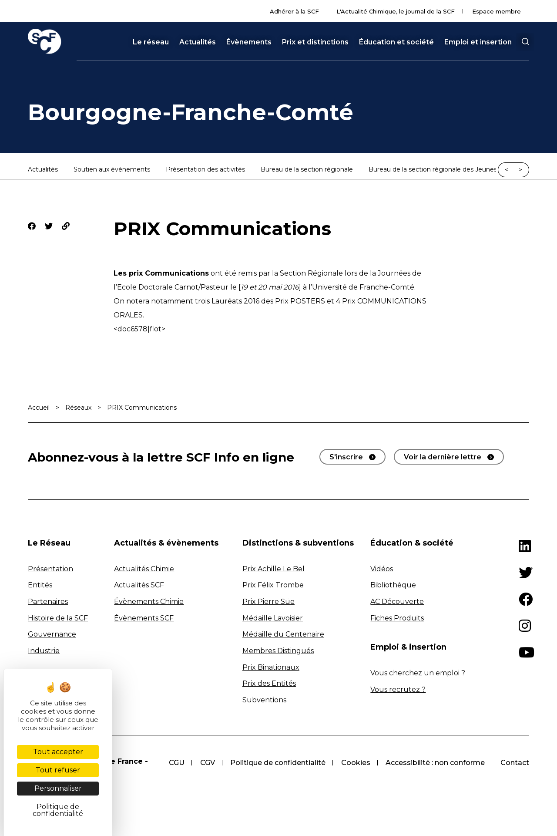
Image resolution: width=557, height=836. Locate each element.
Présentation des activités (205, 169)
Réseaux (78, 407)
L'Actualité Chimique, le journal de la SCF (395, 11)
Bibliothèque (393, 585)
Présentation (50, 569)
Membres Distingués (278, 651)
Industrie (44, 651)
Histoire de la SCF (58, 618)
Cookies (355, 762)
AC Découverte (397, 601)
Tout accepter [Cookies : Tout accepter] (58, 752)
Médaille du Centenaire (283, 634)
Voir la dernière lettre (442, 457)
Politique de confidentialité (277, 762)
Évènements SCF (144, 618)
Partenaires (48, 601)
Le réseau (151, 42)
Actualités (197, 42)
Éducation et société (396, 42)
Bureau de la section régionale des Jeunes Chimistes (449, 169)
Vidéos (381, 569)
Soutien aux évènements (112, 169)
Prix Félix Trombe (273, 585)
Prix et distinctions (315, 42)
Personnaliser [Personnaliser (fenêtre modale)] (58, 788)
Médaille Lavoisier (272, 618)
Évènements (249, 42)
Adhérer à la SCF (294, 11)
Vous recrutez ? (398, 689)
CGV (206, 762)
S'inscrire (346, 457)
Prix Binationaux (270, 667)
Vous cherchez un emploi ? (417, 673)
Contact (514, 762)
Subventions (264, 700)
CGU (176, 762)
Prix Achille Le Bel (273, 569)
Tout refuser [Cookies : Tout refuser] (58, 770)
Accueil (39, 407)
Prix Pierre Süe (268, 601)
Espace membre (496, 11)
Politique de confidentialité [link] (58, 810)
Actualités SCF (139, 585)
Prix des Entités (269, 683)
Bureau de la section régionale (307, 169)
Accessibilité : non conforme (435, 762)
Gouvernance (52, 634)
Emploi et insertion (478, 42)
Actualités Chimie (144, 569)
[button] (525, 42)
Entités (40, 585)
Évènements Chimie (149, 601)
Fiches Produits (397, 618)
